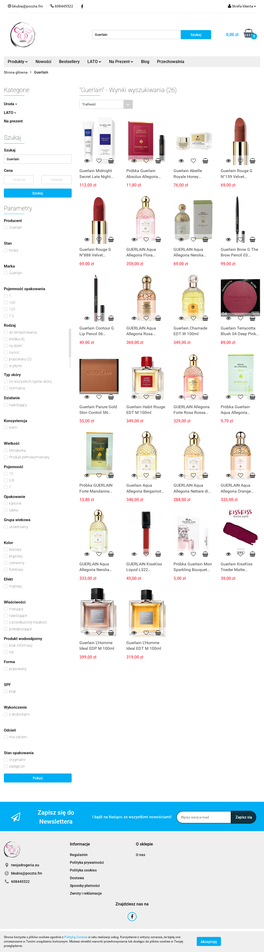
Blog (145, 61)
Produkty (18, 61)
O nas (140, 855)
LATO (94, 61)
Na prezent (13, 121)
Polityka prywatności (87, 862)
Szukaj (37, 193)
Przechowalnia (170, 61)
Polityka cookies (83, 870)
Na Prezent (121, 61)
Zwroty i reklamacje (86, 893)
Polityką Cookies (75, 937)
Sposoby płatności (85, 886)
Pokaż (38, 778)
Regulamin (79, 855)
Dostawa (77, 878)
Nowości (43, 61)
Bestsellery (69, 61)
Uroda (10, 104)
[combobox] (106, 104)
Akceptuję (209, 942)
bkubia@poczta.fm (26, 873)
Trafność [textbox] (89, 104)
